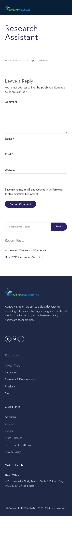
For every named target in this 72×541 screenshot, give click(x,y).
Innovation (11, 372)
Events (9, 431)
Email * (9, 154)
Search (59, 226)
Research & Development (20, 379)
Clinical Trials (12, 366)
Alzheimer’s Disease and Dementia (25, 250)
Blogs (8, 393)
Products (10, 386)
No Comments (40, 61)
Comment (11, 102)
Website (10, 170)
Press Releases (13, 438)
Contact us (11, 424)
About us (10, 417)
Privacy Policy (13, 452)
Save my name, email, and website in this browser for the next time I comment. (34, 192)
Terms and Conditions (18, 445)
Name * (9, 139)
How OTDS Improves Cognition (24, 257)
